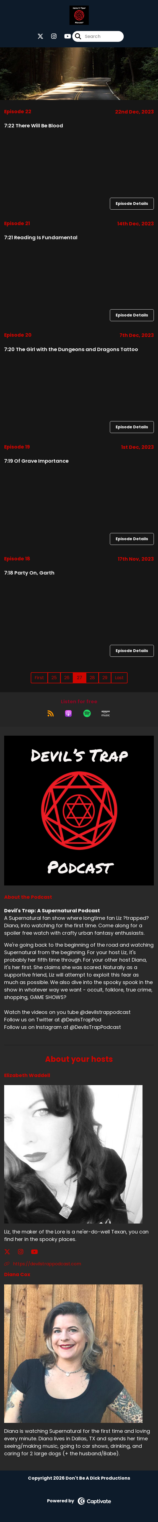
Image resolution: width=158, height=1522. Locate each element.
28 (92, 677)
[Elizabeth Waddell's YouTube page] (38, 1252)
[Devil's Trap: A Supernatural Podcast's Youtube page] (64, 36)
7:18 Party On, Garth (29, 572)
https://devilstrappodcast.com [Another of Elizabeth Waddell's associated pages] (42, 1264)
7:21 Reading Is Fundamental (40, 237)
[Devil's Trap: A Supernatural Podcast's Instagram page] (50, 36)
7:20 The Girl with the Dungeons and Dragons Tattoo (71, 349)
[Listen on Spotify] (87, 713)
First (39, 677)
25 (54, 677)
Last (119, 677)
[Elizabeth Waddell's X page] (10, 1252)
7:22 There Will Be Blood (33, 125)
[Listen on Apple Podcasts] (68, 713)
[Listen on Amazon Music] (105, 713)
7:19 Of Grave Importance (36, 460)
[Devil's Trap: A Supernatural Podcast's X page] (40, 36)
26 (66, 677)
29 (104, 677)
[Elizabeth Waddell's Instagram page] (24, 1252)
